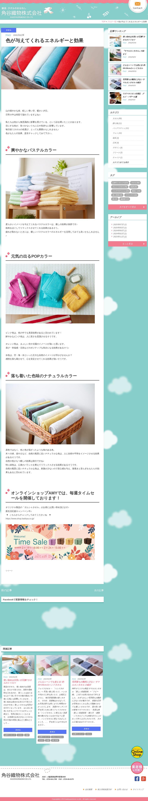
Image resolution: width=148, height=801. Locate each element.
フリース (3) (117, 153)
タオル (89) (135, 183)
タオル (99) (117, 118)
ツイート (9, 571)
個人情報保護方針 (104, 789)
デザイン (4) (117, 148)
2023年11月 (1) (120, 237)
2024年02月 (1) (120, 233)
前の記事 (6, 590)
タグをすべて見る (127, 207)
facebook (137, 778)
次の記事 (99, 590)
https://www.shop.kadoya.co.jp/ (20, 518)
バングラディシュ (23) (120, 191)
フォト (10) (117, 133)
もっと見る (127, 244)
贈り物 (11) (117, 123)
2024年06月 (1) (120, 230)
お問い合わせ (122, 789)
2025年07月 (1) (120, 224)
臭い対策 (55, 740)
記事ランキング (10, 735)
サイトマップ (138, 789)
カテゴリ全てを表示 (121, 162)
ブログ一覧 (111, 22)
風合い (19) (136, 191)
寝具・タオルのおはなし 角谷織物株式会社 (27, 12)
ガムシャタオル (57, 737)
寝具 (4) (116, 138)
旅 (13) (114, 199)
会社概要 (88, 789)
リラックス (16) (131, 195)
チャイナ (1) (117, 157)
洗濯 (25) (133, 187)
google (143, 778)
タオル (20, 735)
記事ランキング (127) (120, 183)
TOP (103, 22)
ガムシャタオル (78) (119, 187)
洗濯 (26, 735)
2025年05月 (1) (120, 227)
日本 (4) (116, 143)
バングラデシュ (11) (121, 128)
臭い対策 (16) (117, 195)
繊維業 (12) (125, 199)
